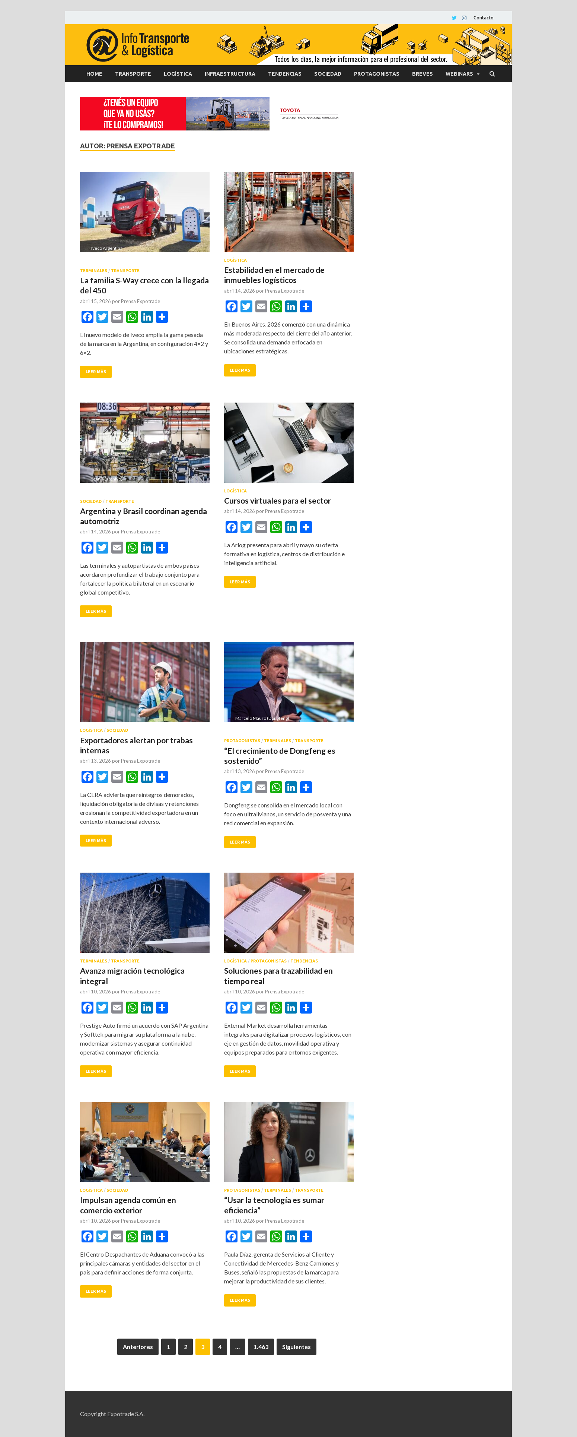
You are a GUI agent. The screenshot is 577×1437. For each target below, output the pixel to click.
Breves (422, 74)
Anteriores (138, 1346)
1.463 (261, 1346)
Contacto (484, 17)
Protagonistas (376, 74)
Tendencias (285, 74)
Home (94, 74)
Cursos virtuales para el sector (277, 500)
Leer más (96, 371)
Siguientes (296, 1346)
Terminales (93, 270)
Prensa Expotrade (140, 301)
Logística (178, 74)
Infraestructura (230, 74)
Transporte (133, 74)
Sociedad (327, 74)
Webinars (459, 74)
